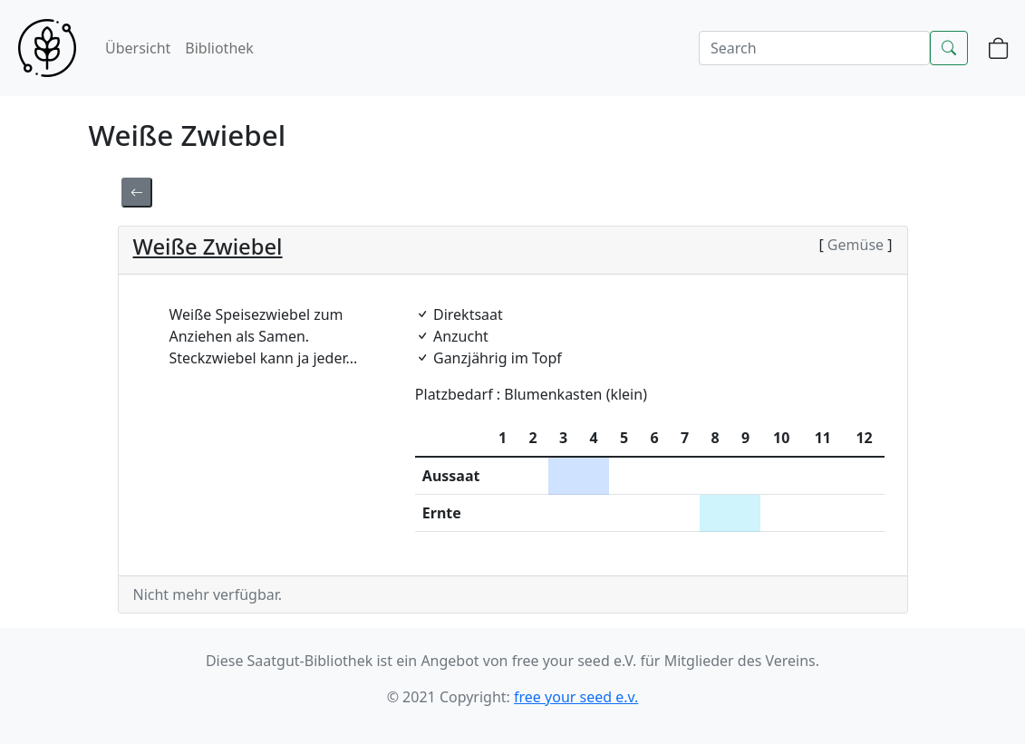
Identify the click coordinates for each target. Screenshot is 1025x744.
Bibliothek (219, 48)
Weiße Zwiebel (208, 246)
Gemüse (856, 245)
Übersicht (137, 48)
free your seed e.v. (576, 697)
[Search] (814, 48)
